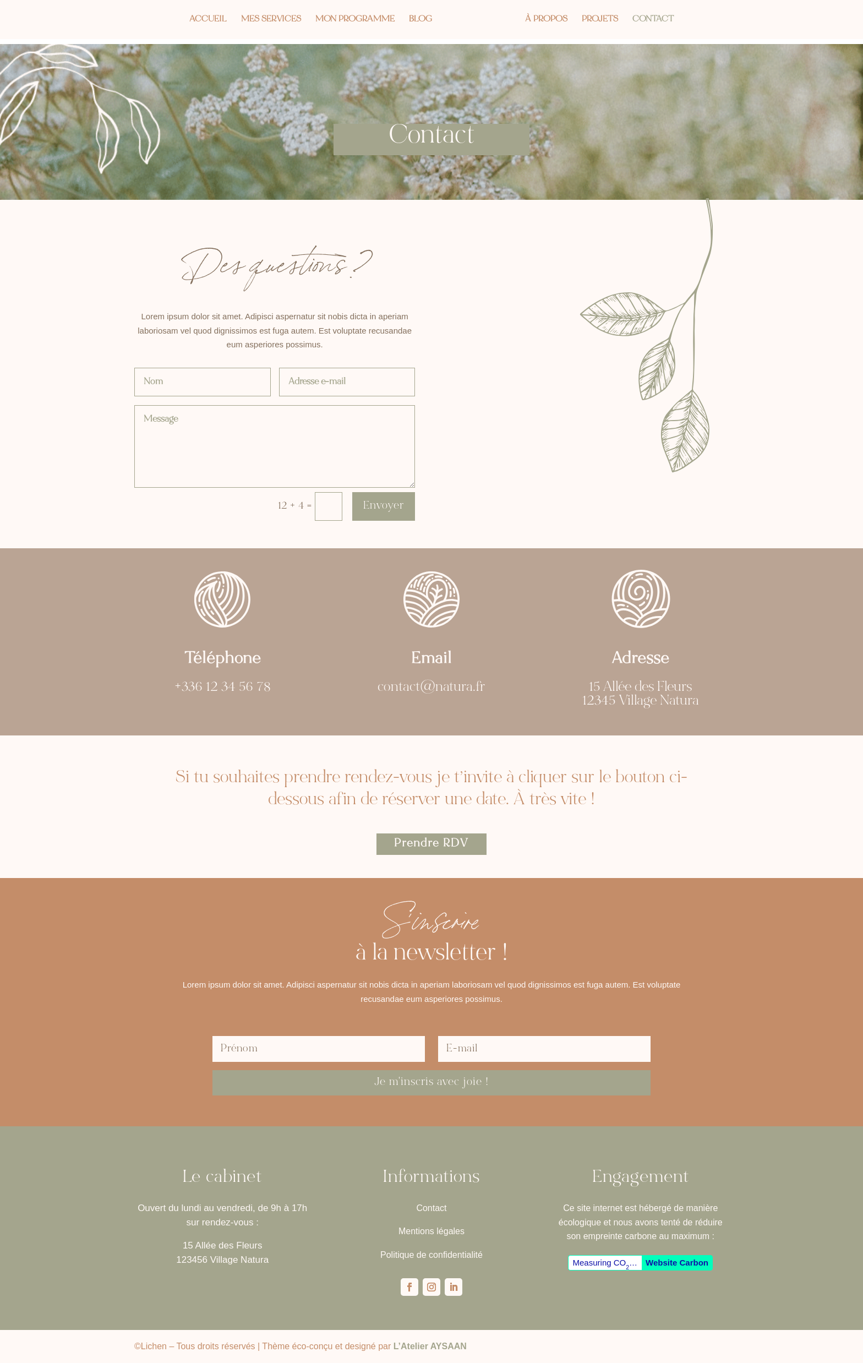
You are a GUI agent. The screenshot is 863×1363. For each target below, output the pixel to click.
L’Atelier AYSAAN (430, 1346)
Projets (603, 20)
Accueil (204, 20)
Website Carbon (677, 1262)
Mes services (268, 20)
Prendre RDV (431, 844)
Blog (417, 20)
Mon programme (351, 20)
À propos (549, 20)
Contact (656, 20)
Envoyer (383, 506)
